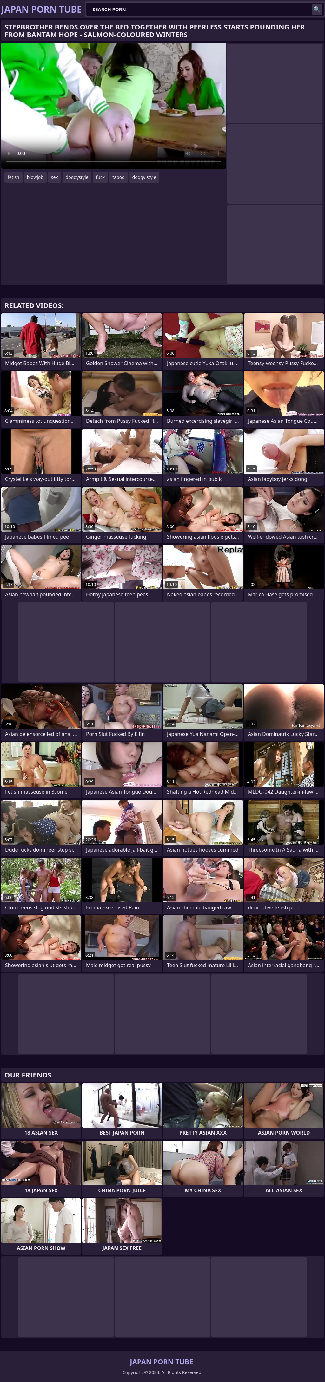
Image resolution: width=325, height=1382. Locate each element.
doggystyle (77, 177)
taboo (118, 177)
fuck (100, 177)
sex (54, 177)
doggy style (144, 177)
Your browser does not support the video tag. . (113, 106)
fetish (13, 177)
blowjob (35, 177)
